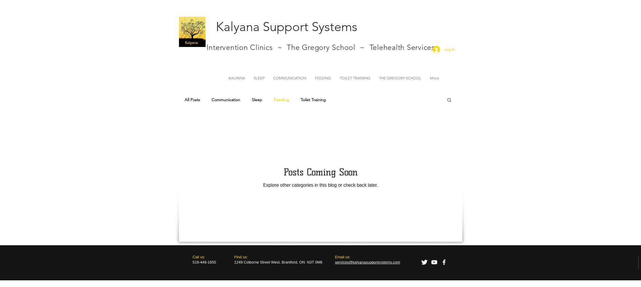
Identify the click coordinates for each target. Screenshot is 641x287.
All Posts (192, 99)
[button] (449, 100)
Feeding (281, 99)
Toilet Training (313, 99)
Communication (226, 99)
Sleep (257, 99)
